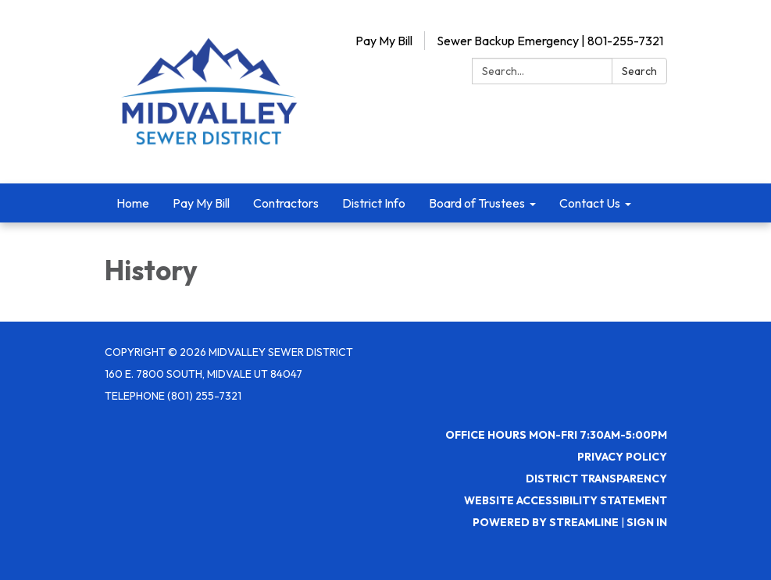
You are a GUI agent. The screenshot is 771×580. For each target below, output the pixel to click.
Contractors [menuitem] (286, 203)
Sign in (646, 522)
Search (639, 71)
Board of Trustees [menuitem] (477, 203)
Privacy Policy (622, 457)
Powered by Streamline (546, 522)
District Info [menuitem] (373, 203)
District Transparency (596, 478)
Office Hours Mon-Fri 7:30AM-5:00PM (556, 435)
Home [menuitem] (132, 203)
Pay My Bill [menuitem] (201, 203)
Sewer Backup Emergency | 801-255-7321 (550, 40)
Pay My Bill (383, 40)
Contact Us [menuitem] (589, 203)
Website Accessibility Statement (565, 500)
